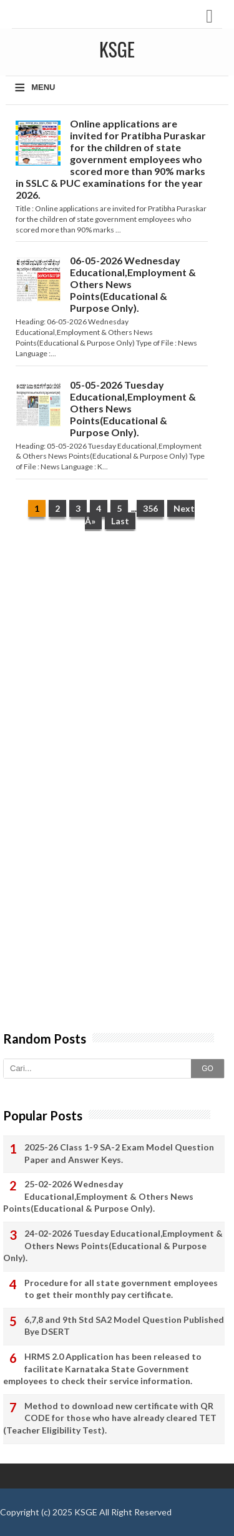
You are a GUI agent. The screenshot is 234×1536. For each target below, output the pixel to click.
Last (120, 521)
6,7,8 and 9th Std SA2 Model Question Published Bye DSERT (124, 1325)
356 (150, 508)
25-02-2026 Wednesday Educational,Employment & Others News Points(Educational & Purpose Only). (98, 1196)
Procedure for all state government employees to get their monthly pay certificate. (121, 1288)
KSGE (85, 1512)
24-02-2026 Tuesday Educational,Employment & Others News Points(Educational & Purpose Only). (113, 1245)
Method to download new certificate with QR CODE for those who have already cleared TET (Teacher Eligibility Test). (110, 1417)
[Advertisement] (117, 667)
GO (207, 1068)
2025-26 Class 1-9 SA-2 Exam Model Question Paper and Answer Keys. (119, 1153)
